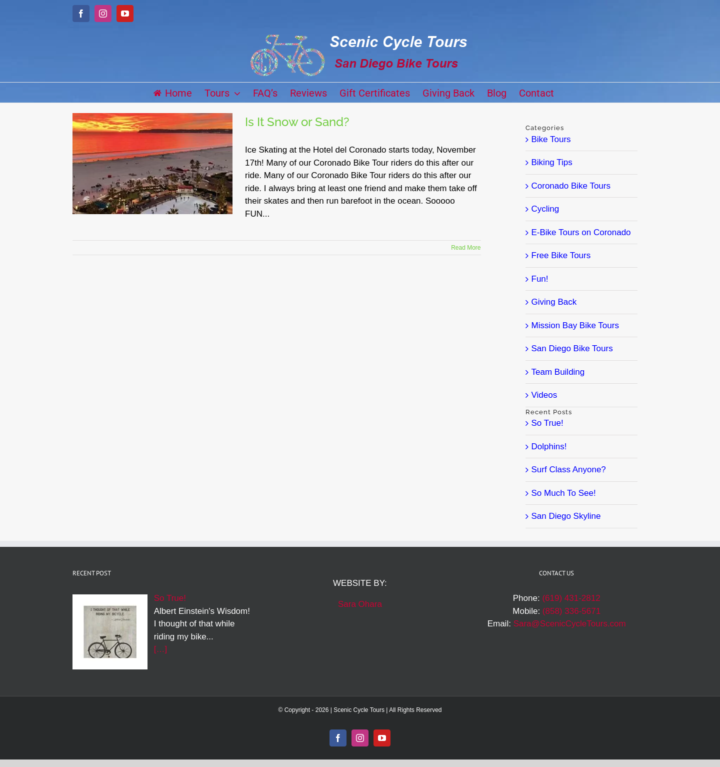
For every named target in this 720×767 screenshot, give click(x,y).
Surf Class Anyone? (569, 469)
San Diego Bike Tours (572, 348)
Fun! (540, 279)
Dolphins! (549, 446)
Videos (545, 395)
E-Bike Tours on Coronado (581, 232)
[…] (160, 649)
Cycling (546, 209)
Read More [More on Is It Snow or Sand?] (465, 247)
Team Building (558, 372)
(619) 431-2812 (571, 598)
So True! (548, 423)
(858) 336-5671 (571, 611)
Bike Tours (551, 139)
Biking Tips (552, 162)
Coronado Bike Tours (571, 186)
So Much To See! (564, 493)
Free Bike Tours (561, 255)
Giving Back (554, 302)
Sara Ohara (360, 604)
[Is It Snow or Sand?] (152, 163)
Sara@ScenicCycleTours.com (570, 623)
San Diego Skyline (566, 516)
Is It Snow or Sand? (297, 122)
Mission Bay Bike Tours (575, 325)
